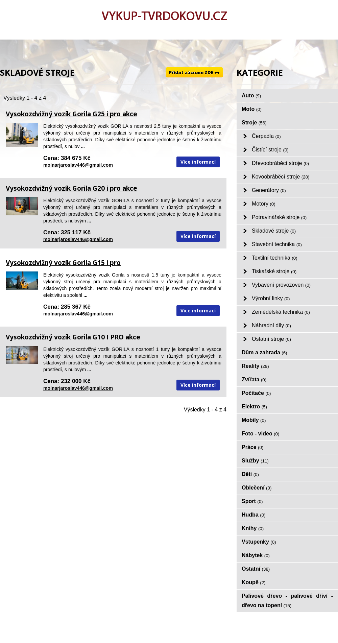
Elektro (254, 406)
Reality (255, 366)
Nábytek (256, 555)
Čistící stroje (270, 149)
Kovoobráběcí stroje (280, 177)
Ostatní (256, 569)
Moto (252, 109)
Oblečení (256, 488)
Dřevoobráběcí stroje (280, 163)
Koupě (254, 582)
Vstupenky (259, 542)
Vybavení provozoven (281, 285)
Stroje (254, 122)
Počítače (256, 393)
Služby (255, 460)
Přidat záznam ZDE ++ (194, 72)
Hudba (254, 515)
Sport (252, 501)
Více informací (198, 162)
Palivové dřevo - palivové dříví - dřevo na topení (287, 600)
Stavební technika (277, 244)
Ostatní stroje (271, 339)
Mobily (254, 420)
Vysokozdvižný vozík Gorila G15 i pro (63, 262)
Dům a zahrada (264, 352)
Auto (251, 95)
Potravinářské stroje (279, 217)
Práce (252, 447)
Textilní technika (274, 258)
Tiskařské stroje (274, 271)
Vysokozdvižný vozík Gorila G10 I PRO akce (73, 337)
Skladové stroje (274, 231)
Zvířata (254, 379)
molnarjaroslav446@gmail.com (78, 165)
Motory (263, 204)
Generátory (269, 190)
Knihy (253, 528)
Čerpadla (266, 136)
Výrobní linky (271, 298)
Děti (250, 474)
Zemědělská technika (281, 312)
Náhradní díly (271, 325)
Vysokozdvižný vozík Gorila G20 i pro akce (71, 188)
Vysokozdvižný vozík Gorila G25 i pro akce (71, 114)
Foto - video (260, 433)
